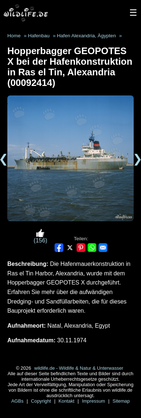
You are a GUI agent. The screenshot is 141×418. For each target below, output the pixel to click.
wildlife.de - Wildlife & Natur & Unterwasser (78, 368)
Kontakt (67, 401)
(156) (40, 236)
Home (14, 35)
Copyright (41, 401)
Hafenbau (38, 35)
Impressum (94, 401)
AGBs (18, 401)
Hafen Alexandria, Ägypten (86, 35)
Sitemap (121, 401)
